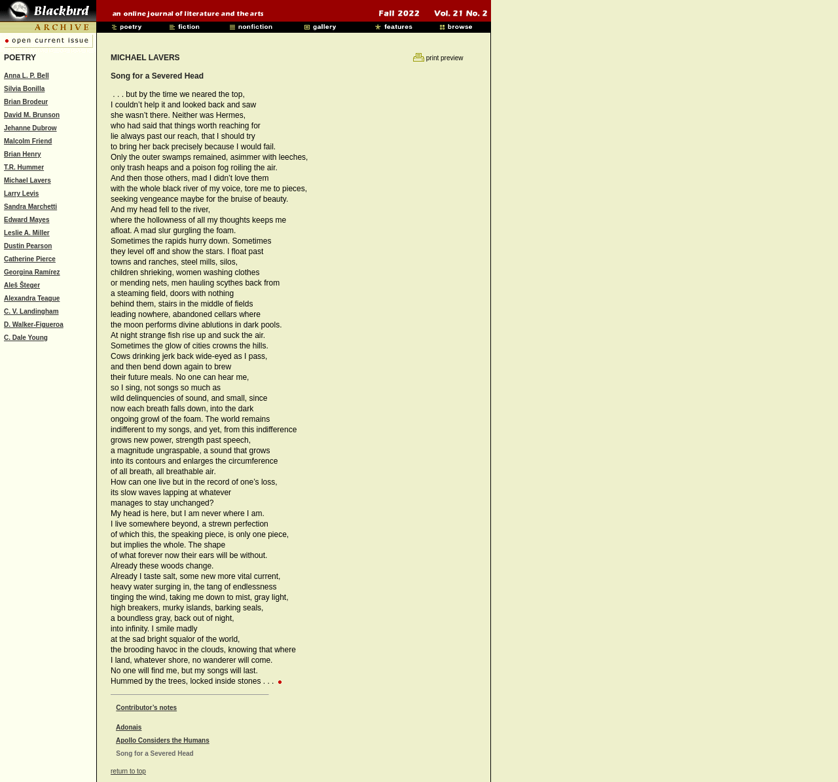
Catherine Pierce (30, 259)
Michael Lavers (27, 180)
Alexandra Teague (32, 298)
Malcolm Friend (28, 141)
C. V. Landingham (31, 311)
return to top (128, 771)
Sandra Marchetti (30, 206)
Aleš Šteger (22, 285)
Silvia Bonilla (24, 88)
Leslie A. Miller (27, 232)
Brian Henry (22, 154)
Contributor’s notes (146, 707)
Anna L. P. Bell (26, 75)
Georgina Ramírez (32, 272)
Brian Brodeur (26, 101)
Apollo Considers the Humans (163, 740)
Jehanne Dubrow (30, 128)
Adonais (128, 727)
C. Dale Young (26, 337)
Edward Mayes (26, 219)
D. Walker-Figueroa (34, 324)
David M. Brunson (32, 115)
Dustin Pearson (28, 246)
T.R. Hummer (24, 167)
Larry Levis (21, 193)
